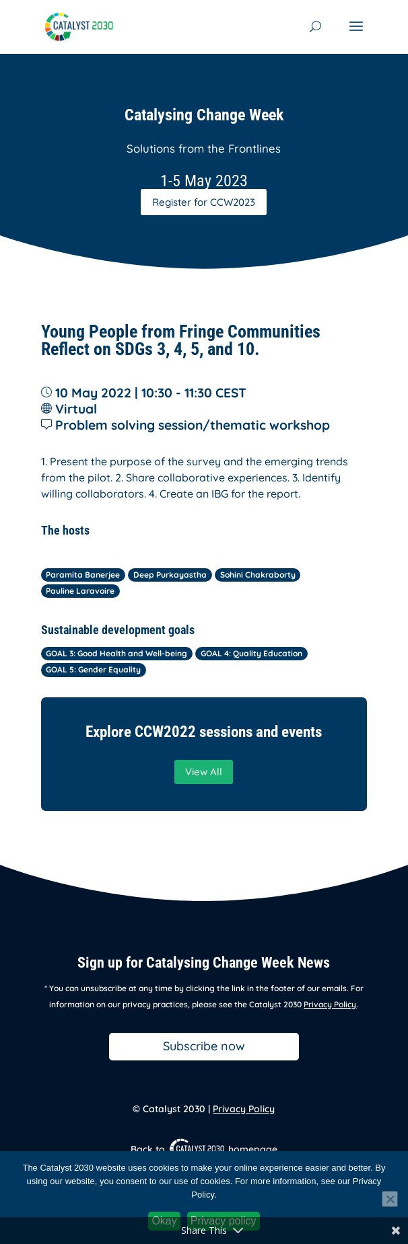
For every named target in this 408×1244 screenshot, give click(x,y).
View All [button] (203, 771)
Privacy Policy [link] (330, 1004)
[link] (79, 25)
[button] (356, 35)
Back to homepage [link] (204, 1149)
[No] (390, 1199)
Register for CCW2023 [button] (203, 202)
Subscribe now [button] (204, 1046)
